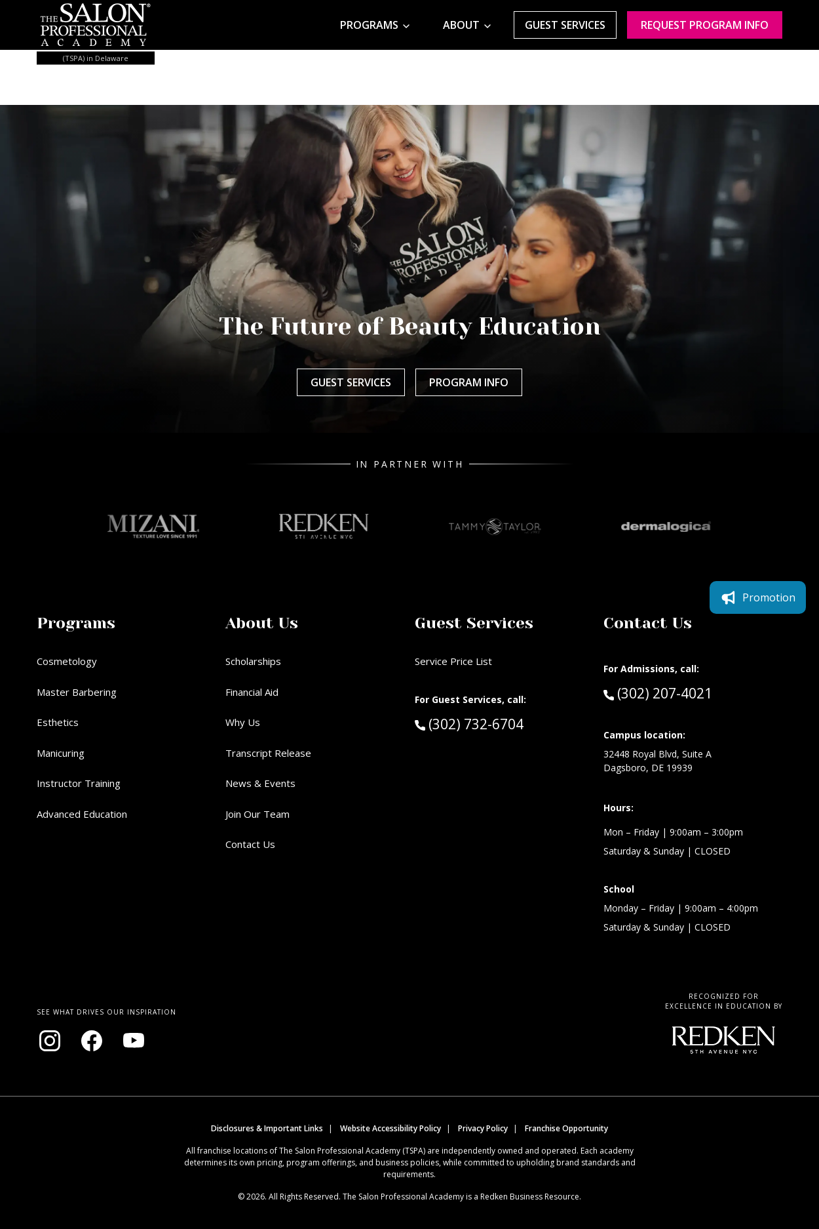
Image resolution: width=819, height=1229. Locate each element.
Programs (369, 25)
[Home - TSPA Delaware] (96, 25)
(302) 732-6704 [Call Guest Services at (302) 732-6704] (469, 723)
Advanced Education (82, 813)
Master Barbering (77, 691)
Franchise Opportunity (566, 1128)
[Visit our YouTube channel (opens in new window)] (134, 1041)
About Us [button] (261, 623)
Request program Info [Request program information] (705, 25)
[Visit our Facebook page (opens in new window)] (92, 1041)
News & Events (260, 783)
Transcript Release (268, 752)
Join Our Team (257, 813)
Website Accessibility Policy (390, 1128)
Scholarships (253, 661)
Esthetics (58, 722)
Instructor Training (79, 783)
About (461, 25)
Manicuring (61, 752)
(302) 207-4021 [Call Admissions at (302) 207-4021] (657, 692)
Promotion (757, 597)
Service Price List (453, 661)
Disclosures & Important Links (267, 1128)
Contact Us (250, 844)
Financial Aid (251, 691)
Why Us (242, 722)
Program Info (468, 382)
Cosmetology (67, 661)
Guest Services (565, 25)
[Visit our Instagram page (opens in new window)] (50, 1041)
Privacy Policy (483, 1128)
